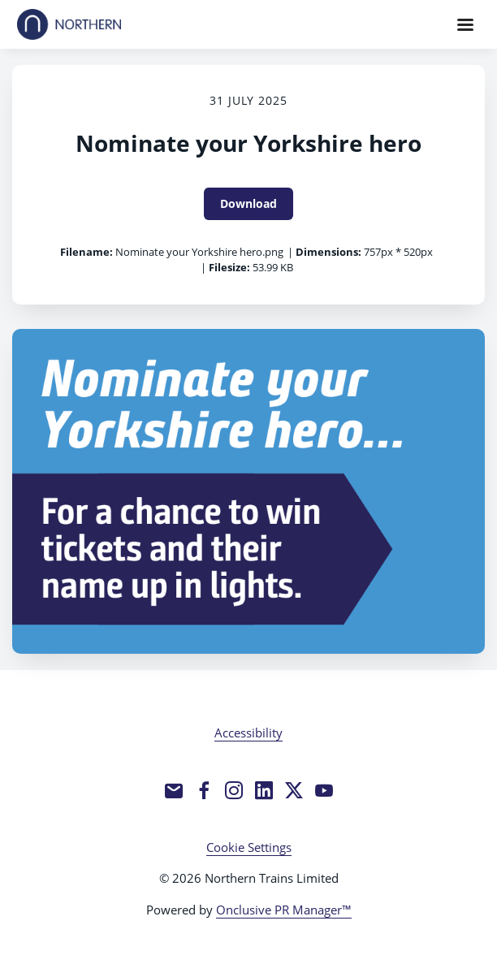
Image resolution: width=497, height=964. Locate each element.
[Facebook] (204, 790)
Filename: (86, 251)
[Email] (174, 790)
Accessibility (248, 732)
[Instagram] (234, 790)
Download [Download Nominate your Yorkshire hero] (248, 203)
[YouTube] (324, 790)
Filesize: (229, 267)
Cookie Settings (249, 847)
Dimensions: (328, 251)
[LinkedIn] (264, 790)
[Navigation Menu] (465, 24)
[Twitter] (294, 790)
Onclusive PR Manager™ (284, 909)
